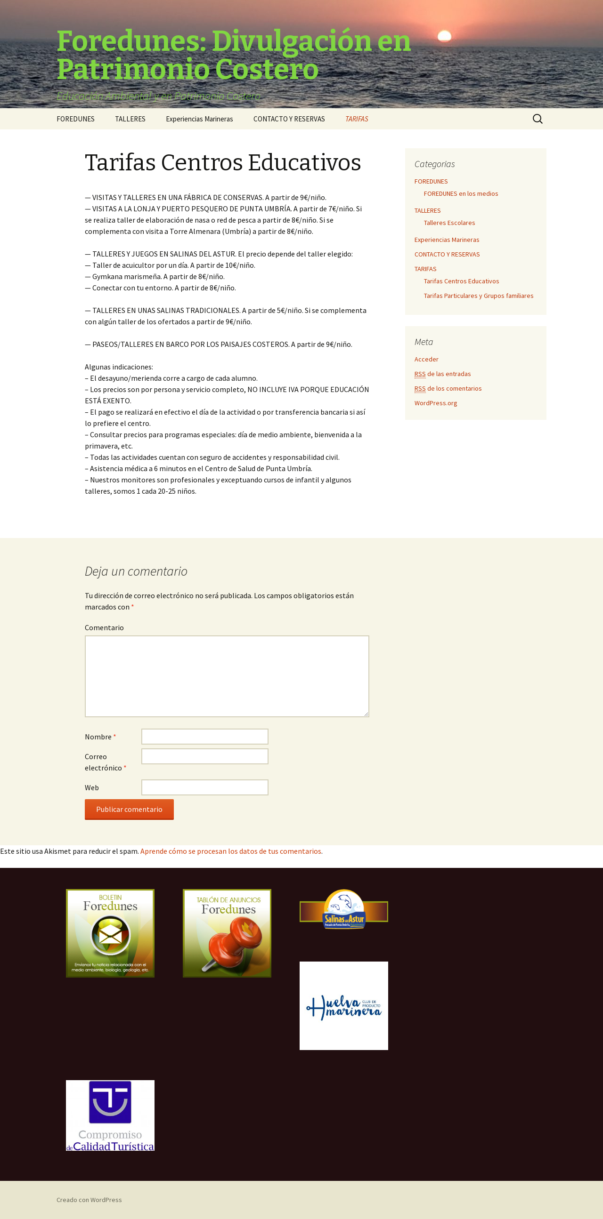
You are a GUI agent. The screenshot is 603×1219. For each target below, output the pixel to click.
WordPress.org (436, 403)
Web (92, 787)
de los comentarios (448, 388)
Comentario (104, 627)
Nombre (100, 736)
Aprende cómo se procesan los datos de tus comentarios (230, 851)
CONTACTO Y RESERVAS (289, 118)
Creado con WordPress (89, 1199)
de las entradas (443, 373)
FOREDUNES (76, 118)
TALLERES (130, 118)
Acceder (427, 359)
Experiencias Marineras (199, 118)
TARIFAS (356, 118)
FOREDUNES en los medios (461, 193)
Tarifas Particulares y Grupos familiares (479, 295)
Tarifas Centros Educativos (461, 281)
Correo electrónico (106, 762)
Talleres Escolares (449, 222)
